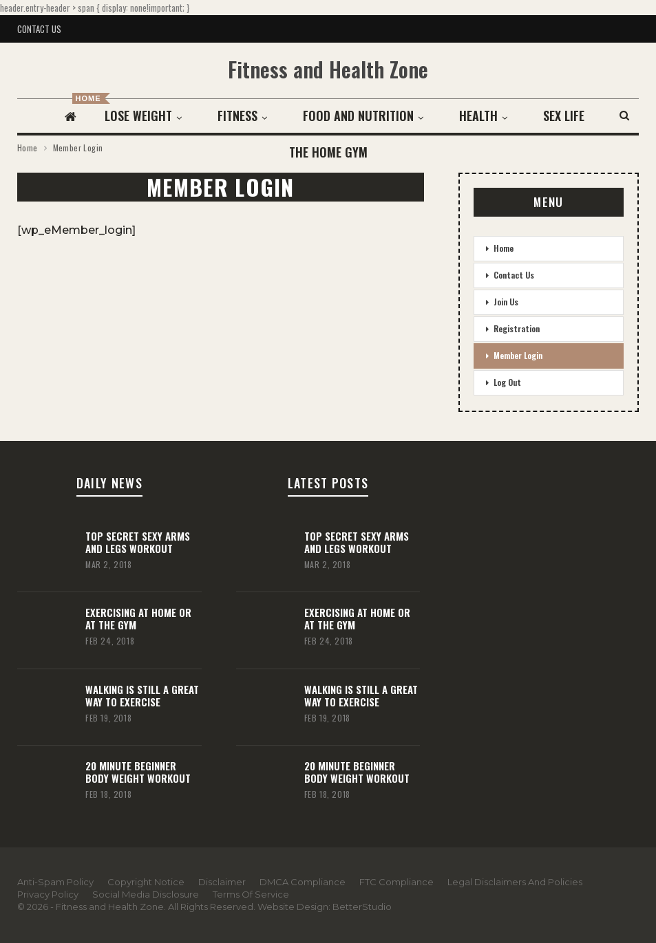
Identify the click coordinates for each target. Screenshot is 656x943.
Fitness (237, 115)
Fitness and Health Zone (328, 69)
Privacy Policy (47, 894)
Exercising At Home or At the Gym (138, 618)
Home (504, 248)
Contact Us (39, 29)
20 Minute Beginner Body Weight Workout (138, 771)
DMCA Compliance (303, 881)
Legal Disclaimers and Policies (514, 881)
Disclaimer (222, 881)
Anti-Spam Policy (55, 881)
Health (482, 115)
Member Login (518, 355)
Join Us (506, 301)
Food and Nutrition (360, 115)
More (564, 115)
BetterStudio (362, 906)
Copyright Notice (145, 881)
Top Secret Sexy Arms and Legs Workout (137, 542)
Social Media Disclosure (145, 894)
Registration (517, 328)
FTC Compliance (396, 881)
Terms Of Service (251, 894)
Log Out (507, 382)
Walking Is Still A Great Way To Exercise (142, 695)
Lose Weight (136, 115)
